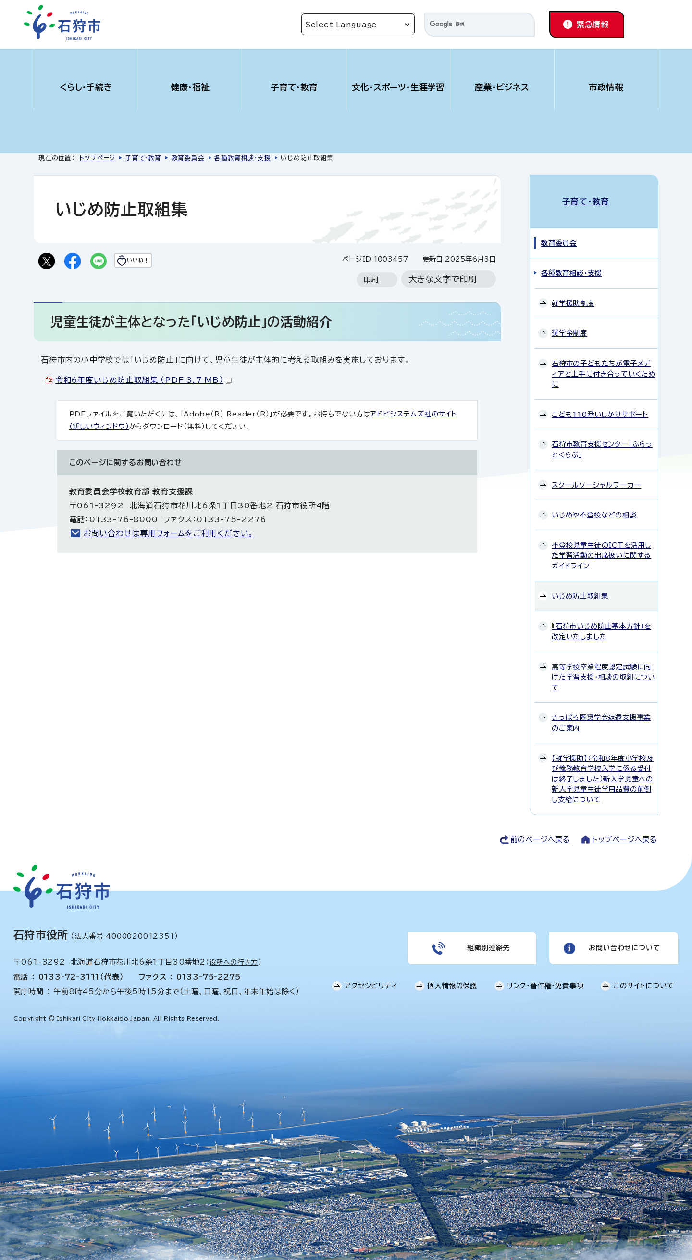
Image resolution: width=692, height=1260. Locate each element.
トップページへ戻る (624, 828)
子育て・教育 (294, 87)
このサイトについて (643, 981)
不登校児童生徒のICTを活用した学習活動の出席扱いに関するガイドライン (601, 545)
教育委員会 (188, 158)
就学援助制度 (573, 292)
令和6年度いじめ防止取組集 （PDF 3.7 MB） (143, 382)
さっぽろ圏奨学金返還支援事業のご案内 (601, 712)
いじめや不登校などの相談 (594, 504)
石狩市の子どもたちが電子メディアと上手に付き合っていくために (603, 364)
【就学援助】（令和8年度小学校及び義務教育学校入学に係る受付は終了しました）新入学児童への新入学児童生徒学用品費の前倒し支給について (603, 768)
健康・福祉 (190, 87)
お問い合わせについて (623, 941)
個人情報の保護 (452, 981)
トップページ (97, 158)
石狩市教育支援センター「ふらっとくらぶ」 (602, 439)
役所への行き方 (234, 952)
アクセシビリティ (371, 981)
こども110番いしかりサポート (600, 403)
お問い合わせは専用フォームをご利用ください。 (169, 535)
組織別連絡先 (487, 941)
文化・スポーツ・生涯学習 (398, 87)
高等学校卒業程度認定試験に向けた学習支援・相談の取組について (603, 666)
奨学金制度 (569, 323)
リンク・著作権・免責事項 (545, 981)
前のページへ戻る (540, 828)
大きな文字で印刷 (442, 281)
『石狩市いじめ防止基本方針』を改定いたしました (601, 621)
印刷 (371, 281)
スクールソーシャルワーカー (596, 474)
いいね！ (157, 262)
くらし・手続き (86, 87)
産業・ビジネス (502, 87)
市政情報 (606, 87)
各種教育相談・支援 (242, 158)
